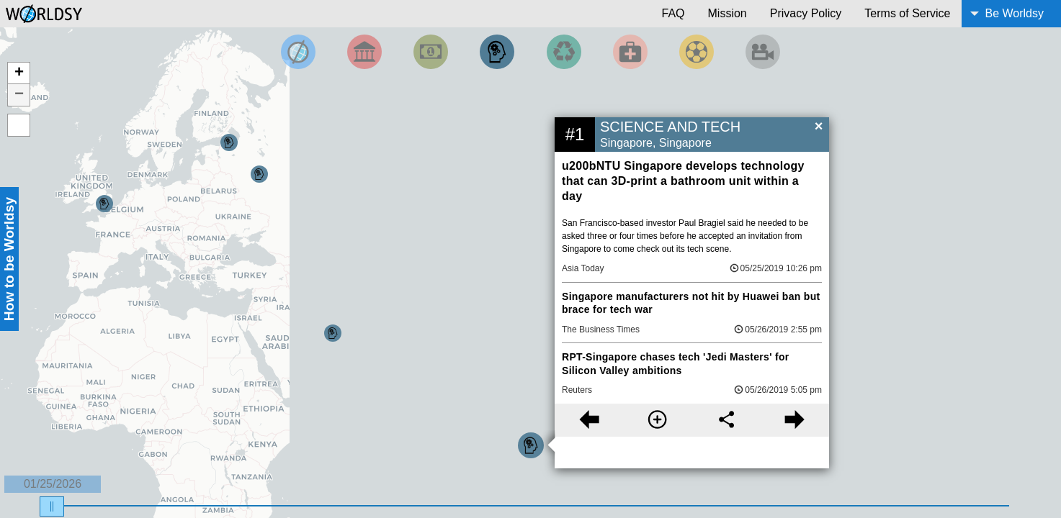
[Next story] (795, 420)
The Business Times (601, 329)
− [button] (19, 95)
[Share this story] (726, 420)
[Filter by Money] (430, 52)
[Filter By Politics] (364, 52)
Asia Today (583, 268)
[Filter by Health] (630, 52)
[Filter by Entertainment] (763, 52)
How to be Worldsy (9, 259)
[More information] (657, 420)
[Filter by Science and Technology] (497, 52)
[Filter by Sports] (696, 52)
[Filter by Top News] (298, 52)
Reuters (577, 390)
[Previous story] (589, 420)
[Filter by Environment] (564, 52)
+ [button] (19, 73)
